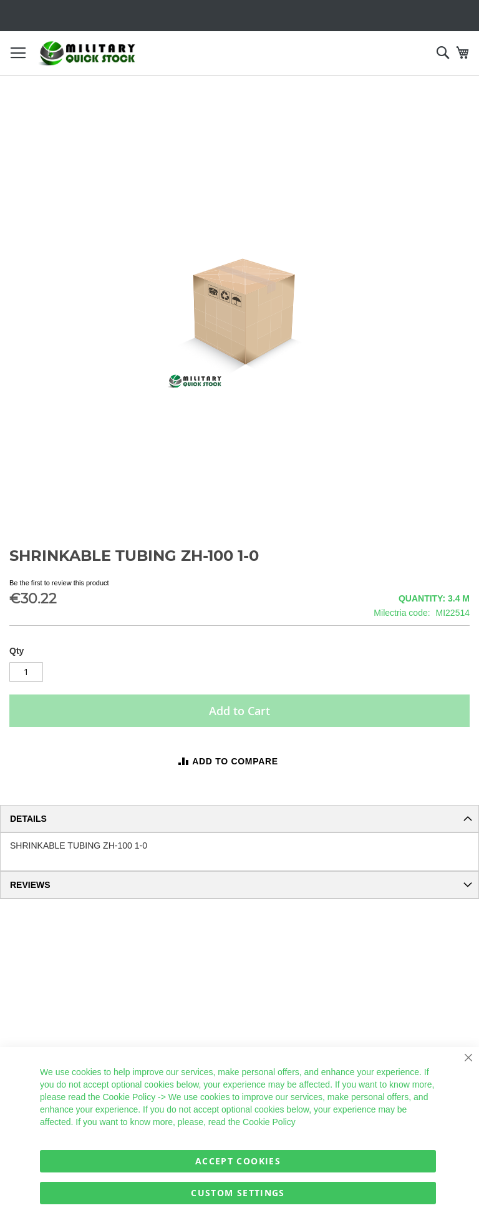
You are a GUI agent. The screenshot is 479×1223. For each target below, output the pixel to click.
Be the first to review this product (59, 583)
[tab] (239, 818)
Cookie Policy (128, 1097)
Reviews (30, 885)
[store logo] (87, 53)
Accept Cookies (238, 1161)
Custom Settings (237, 1193)
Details (28, 819)
